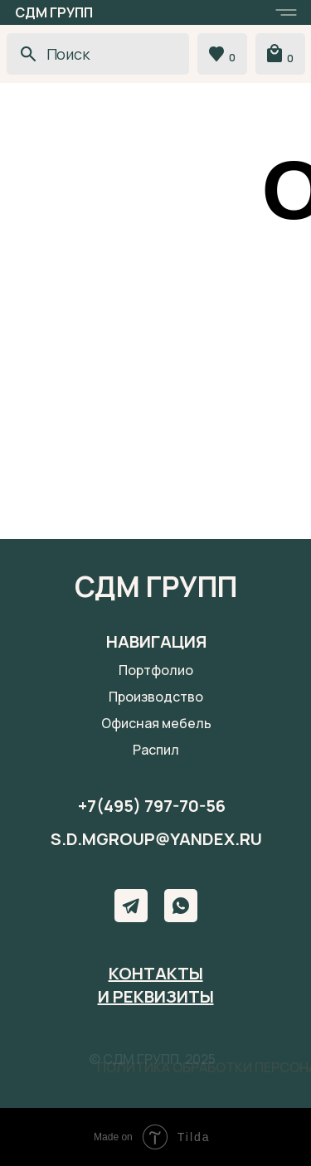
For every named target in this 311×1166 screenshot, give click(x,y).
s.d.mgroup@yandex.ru (156, 839)
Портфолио (156, 670)
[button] (286, 12)
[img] (180, 905)
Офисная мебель (156, 723)
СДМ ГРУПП (54, 12)
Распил (156, 750)
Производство (156, 696)
